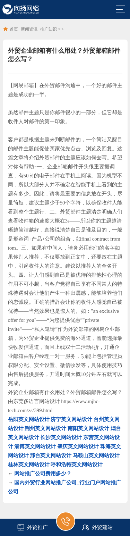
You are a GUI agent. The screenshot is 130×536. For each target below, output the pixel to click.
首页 (14, 29)
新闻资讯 (29, 29)
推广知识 (48, 29)
